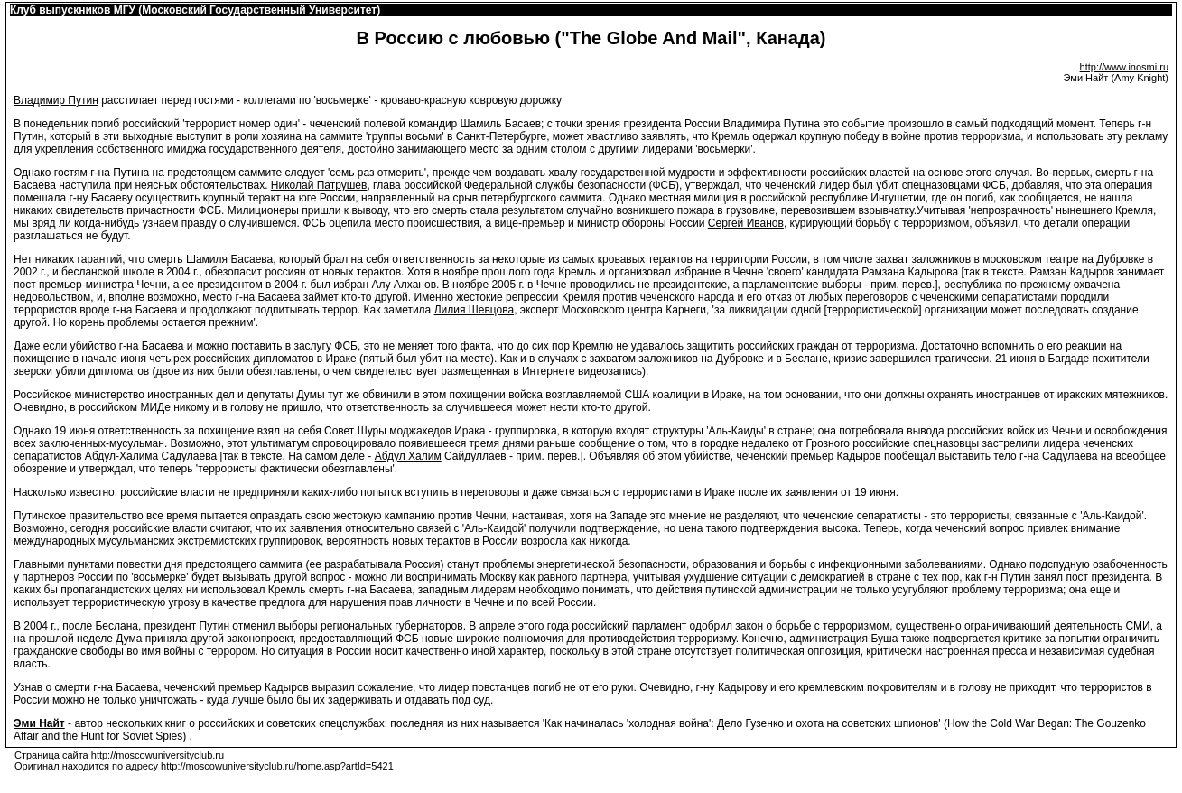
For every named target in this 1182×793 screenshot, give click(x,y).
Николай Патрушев (319, 185)
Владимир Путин (56, 100)
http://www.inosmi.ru (1124, 66)
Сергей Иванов (746, 223)
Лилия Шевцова (474, 309)
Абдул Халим (408, 456)
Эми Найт (39, 723)
